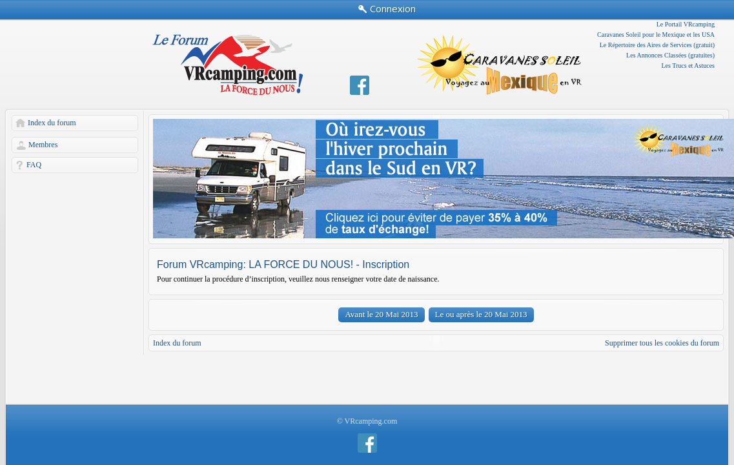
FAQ (33, 164)
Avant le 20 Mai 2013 (381, 314)
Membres (42, 144)
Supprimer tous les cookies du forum (662, 342)
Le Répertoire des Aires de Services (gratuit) (657, 44)
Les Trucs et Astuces (688, 65)
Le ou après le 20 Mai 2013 (481, 314)
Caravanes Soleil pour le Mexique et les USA (656, 34)
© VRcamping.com (367, 421)
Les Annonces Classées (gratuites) (670, 55)
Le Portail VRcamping (686, 24)
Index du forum (52, 122)
